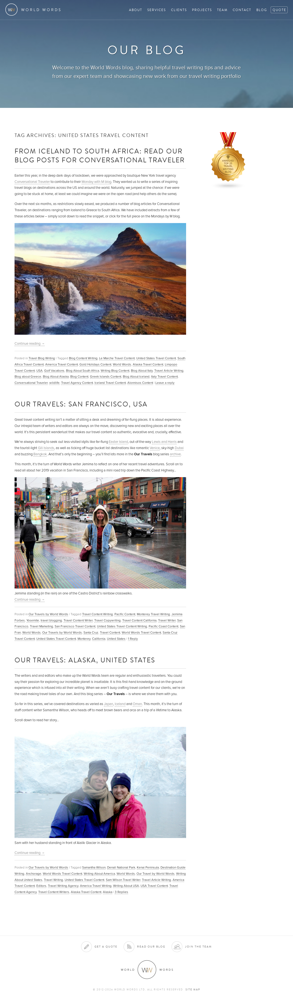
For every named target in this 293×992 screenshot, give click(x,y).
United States (116, 639)
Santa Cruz (90, 632)
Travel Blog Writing (42, 358)
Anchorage (33, 873)
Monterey (84, 639)
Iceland (120, 704)
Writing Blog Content (115, 370)
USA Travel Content (154, 886)
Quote (279, 10)
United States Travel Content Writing (122, 626)
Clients (179, 10)
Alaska (107, 892)
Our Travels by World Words (48, 614)
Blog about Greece (28, 376)
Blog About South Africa (82, 370)
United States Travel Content (156, 358)
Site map (193, 989)
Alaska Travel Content (148, 364)
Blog (261, 10)
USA (39, 370)
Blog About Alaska (56, 376)
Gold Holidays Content (95, 364)
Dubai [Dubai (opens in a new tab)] (179, 448)
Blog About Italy (142, 370)
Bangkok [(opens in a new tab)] (40, 454)
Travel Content (110, 632)
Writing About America (99, 873)
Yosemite (32, 620)
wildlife (54, 383)
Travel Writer (167, 620)
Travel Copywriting (107, 620)
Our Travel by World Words (156, 873)
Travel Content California (139, 620)
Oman (137, 704)
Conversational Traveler (32, 182)
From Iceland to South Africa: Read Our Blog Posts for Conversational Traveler (100, 155)
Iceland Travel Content (110, 383)
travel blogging (51, 620)
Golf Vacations (54, 370)
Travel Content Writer (78, 620)
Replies (121, 892)
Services (156, 10)
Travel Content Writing (97, 614)
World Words (34, 10)
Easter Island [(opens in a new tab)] (118, 442)
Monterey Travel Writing (153, 614)
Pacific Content (124, 614)
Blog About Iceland (136, 376)
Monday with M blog (96, 182)
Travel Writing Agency (63, 886)
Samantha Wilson (94, 867)
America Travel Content (61, 364)
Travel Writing (53, 880)
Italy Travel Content (164, 376)
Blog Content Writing (83, 358)
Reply (133, 639)
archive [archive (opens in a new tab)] (175, 454)
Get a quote (106, 946)
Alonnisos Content (140, 383)
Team (222, 10)
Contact (242, 10)
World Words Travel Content (141, 632)
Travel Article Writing (168, 370)
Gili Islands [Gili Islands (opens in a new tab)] (46, 448)
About (135, 10)
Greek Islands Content (105, 376)
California (98, 639)
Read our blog (151, 946)
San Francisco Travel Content (75, 626)
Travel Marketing (41, 626)
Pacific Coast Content (163, 626)
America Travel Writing (95, 886)
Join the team (198, 946)
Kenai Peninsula (148, 867)
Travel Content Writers (53, 892)
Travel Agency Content (77, 383)
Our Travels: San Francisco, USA (81, 403)
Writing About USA (126, 886)
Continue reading (30, 343)
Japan (108, 704)
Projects (202, 10)
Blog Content (79, 376)
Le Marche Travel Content (117, 358)
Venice (155, 448)
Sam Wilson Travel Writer (123, 880)
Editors (41, 886)
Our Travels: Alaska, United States (85, 659)
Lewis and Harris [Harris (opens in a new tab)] (164, 442)
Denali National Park (121, 867)
